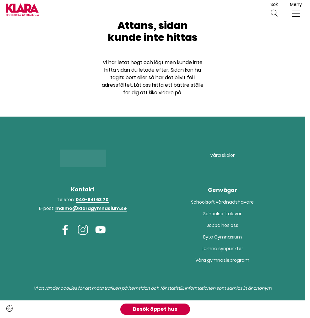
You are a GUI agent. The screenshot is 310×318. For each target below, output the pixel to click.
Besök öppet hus (155, 309)
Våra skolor (222, 155)
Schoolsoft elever (222, 214)
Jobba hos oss (222, 225)
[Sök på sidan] (274, 10)
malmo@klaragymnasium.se (91, 208)
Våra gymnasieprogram (222, 260)
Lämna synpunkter (222, 248)
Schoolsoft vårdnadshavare (222, 202)
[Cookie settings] (9, 308)
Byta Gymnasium (222, 237)
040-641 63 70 (92, 199)
